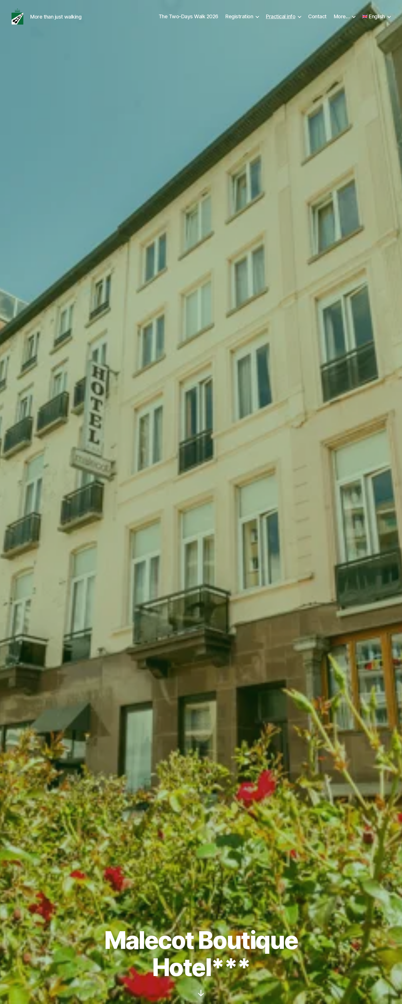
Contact (317, 21)
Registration (239, 21)
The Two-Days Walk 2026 (188, 21)
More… (342, 21)
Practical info (280, 21)
